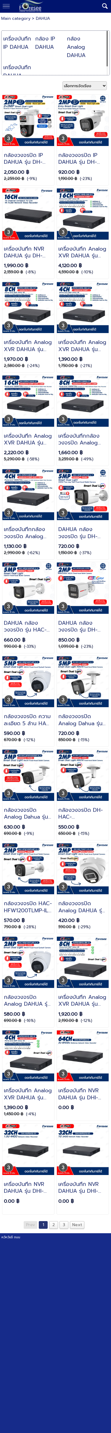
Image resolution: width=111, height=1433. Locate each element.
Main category (15, 18)
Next (77, 1225)
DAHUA (43, 18)
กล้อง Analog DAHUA (76, 47)
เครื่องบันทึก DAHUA (17, 71)
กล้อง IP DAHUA (45, 43)
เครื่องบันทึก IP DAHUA (17, 43)
